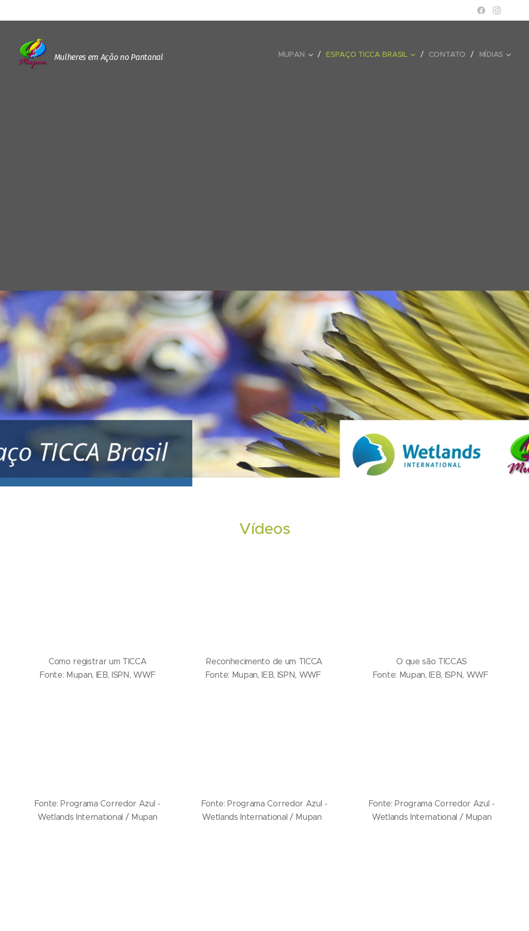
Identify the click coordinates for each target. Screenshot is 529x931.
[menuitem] (297, 54)
